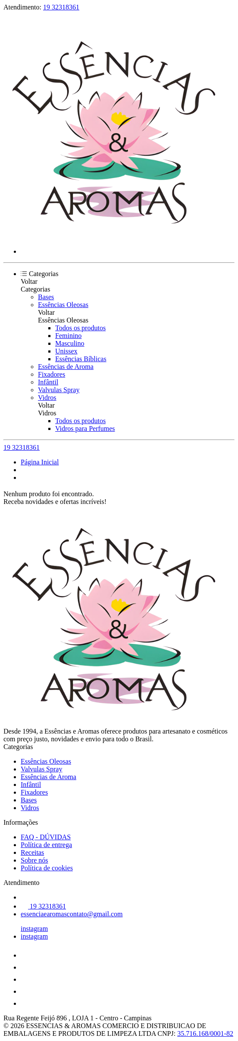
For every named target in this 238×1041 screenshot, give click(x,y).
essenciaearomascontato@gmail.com (71, 914)
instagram (34, 928)
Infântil (48, 382)
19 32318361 (61, 7)
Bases (46, 297)
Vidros (47, 397)
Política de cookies (47, 868)
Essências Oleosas (63, 304)
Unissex (66, 351)
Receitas (32, 852)
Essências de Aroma (66, 366)
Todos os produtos (80, 328)
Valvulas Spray (58, 389)
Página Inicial (40, 462)
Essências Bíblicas (80, 358)
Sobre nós (34, 860)
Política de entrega (46, 844)
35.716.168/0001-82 (205, 1033)
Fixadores (51, 374)
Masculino (70, 343)
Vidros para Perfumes (85, 428)
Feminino (68, 335)
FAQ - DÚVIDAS (46, 837)
